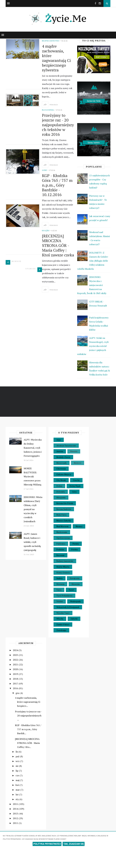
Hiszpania (61, 497)
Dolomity (60, 491)
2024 (16, 650)
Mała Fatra (61, 514)
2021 (16, 664)
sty (17, 799)
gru (18, 693)
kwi (18, 785)
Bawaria (73, 451)
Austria (59, 451)
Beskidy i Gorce (63, 457)
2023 (16, 655)
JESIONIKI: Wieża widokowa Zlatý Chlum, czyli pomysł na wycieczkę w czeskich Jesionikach (33, 509)
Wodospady (75, 601)
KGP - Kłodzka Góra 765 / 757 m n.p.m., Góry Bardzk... (28, 729)
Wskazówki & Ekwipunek (67, 607)
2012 (16, 818)
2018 (16, 678)
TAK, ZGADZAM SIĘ (73, 844)
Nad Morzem (62, 526)
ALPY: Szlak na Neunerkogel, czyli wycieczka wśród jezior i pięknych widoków (92, 346)
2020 (16, 669)
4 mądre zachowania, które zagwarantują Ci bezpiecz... (27, 701)
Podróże (60, 549)
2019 (16, 674)
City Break (61, 480)
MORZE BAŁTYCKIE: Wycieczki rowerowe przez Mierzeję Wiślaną (32, 476)
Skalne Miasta (62, 566)
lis (17, 751)
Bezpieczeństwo (50, 41)
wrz (18, 761)
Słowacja (60, 584)
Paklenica (60, 543)
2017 (16, 683)
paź (18, 756)
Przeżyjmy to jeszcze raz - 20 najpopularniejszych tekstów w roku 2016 (58, 125)
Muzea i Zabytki (63, 520)
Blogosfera (48, 110)
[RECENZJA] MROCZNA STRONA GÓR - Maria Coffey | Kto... (27, 743)
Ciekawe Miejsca (63, 474)
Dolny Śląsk (75, 486)
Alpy (58, 439)
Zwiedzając (61, 630)
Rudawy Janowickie (64, 561)
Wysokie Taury (63, 613)
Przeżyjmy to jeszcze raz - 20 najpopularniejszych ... (28, 715)
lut (17, 794)
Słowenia (76, 584)
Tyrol (71, 589)
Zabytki (74, 618)
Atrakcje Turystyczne (66, 445)
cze (18, 775)
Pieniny (75, 543)
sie (17, 765)
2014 (16, 808)
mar (18, 789)
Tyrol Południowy (64, 595)
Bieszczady (61, 462)
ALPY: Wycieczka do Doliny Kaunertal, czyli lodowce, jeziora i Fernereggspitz (33, 447)
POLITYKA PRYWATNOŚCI (47, 844)
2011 (16, 823)
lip (17, 770)
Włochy (59, 618)
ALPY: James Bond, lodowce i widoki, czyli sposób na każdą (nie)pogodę (32, 542)
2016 (16, 688)
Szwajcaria (74, 578)
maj (18, 780)
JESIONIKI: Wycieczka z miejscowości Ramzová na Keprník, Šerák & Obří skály (91, 285)
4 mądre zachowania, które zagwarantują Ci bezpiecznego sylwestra (56, 58)
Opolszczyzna (63, 537)
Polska (74, 549)
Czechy (76, 480)
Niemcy (79, 526)
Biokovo (77, 462)
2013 (16, 813)
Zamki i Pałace (62, 624)
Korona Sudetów (63, 509)
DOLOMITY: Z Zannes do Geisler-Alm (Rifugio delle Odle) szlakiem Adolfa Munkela (93, 260)
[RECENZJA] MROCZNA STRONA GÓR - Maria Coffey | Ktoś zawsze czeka (58, 245)
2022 (16, 659)
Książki (46, 230)
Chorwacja (61, 468)
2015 (16, 804)
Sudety (59, 578)
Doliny (59, 486)
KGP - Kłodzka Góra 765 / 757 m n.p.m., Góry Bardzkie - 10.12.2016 (57, 185)
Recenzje (60, 555)
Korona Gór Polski (64, 503)
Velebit (59, 601)
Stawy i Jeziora (63, 572)
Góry (44, 170)
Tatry (58, 589)
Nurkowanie (61, 532)
